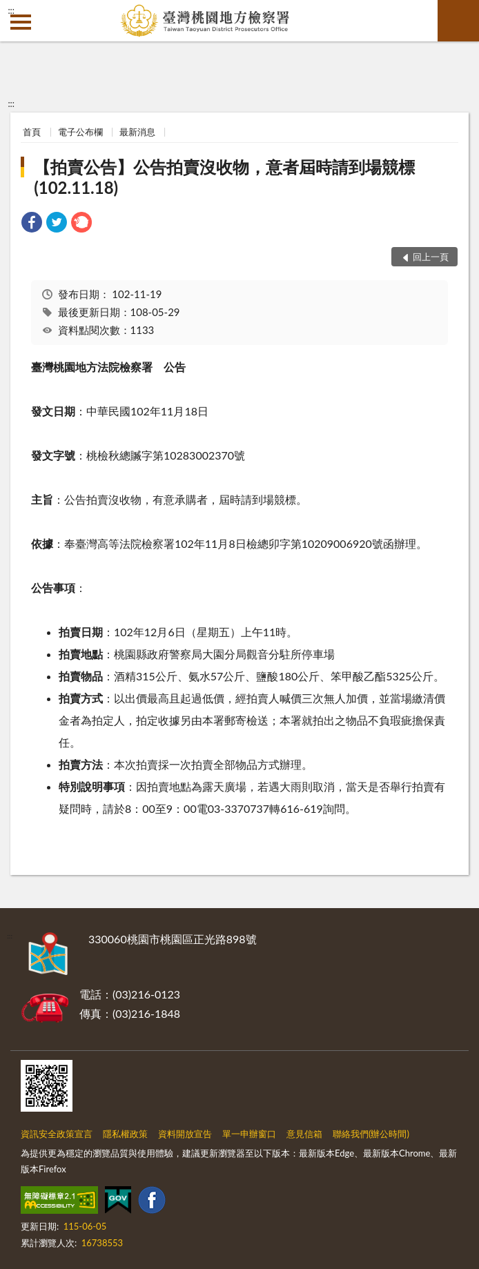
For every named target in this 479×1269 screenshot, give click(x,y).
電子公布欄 (80, 131)
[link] (31, 224)
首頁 (32, 131)
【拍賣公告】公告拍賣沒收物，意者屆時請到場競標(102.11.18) (224, 177)
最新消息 (137, 131)
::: (11, 10)
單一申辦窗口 (249, 1133)
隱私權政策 (125, 1133)
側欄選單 (20, 22)
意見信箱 (304, 1133)
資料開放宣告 (185, 1133)
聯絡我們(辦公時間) (371, 1133)
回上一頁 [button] (431, 256)
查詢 (458, 20)
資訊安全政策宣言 (56, 1133)
